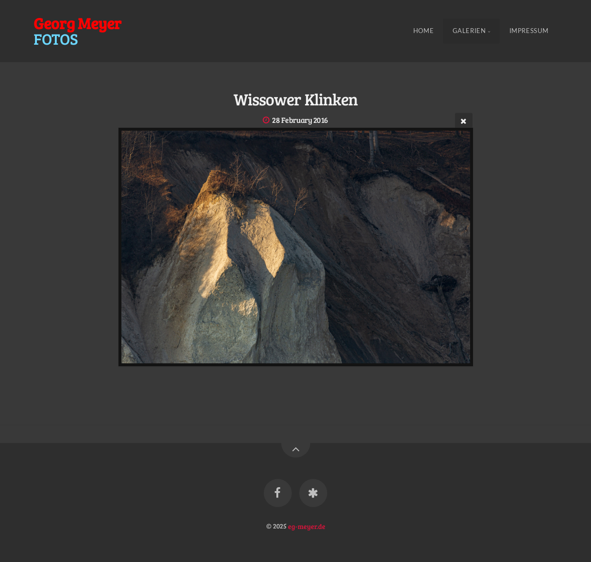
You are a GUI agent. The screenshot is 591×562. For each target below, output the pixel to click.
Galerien (469, 31)
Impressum (529, 31)
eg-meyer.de (306, 525)
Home (423, 31)
